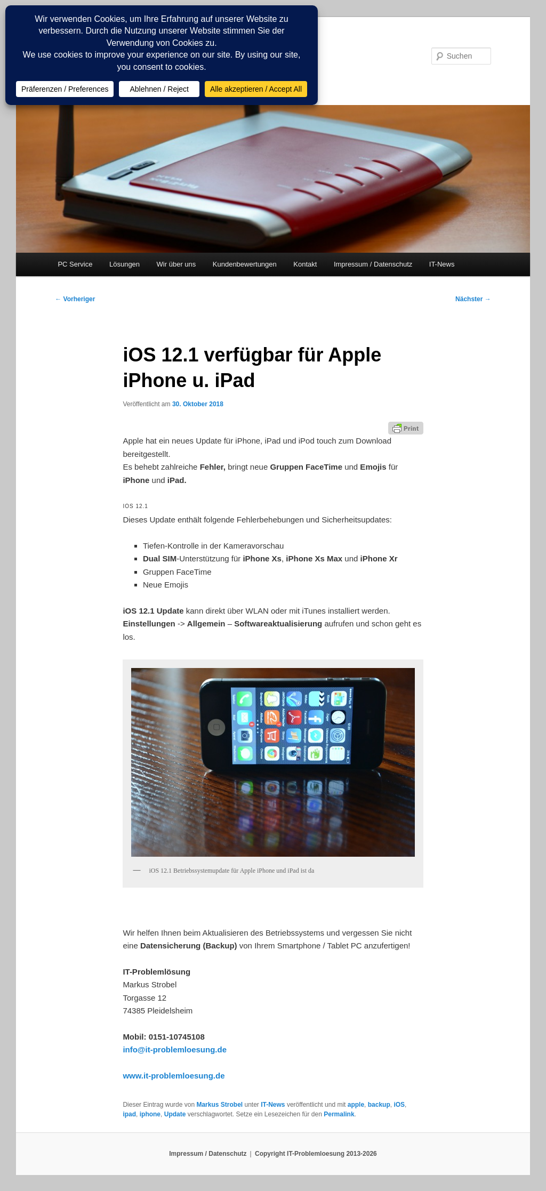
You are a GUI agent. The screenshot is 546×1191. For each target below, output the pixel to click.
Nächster (473, 299)
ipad (129, 1114)
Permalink (339, 1114)
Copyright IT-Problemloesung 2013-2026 (316, 1153)
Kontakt (305, 264)
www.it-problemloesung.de (173, 1075)
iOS (399, 1104)
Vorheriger (75, 299)
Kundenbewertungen (245, 264)
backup (379, 1104)
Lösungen (124, 264)
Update (175, 1114)
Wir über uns (176, 264)
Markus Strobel (219, 1104)
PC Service (75, 264)
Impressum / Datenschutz (373, 264)
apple (356, 1104)
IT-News (442, 264)
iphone (150, 1114)
